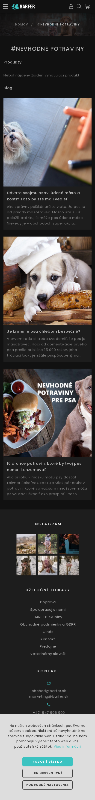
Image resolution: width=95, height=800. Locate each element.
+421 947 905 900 (55, 712)
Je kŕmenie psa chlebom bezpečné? (43, 331)
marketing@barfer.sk (55, 696)
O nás (52, 631)
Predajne (53, 646)
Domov (21, 24)
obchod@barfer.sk (55, 690)
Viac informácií (67, 746)
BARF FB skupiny (53, 616)
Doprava (53, 602)
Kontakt (52, 638)
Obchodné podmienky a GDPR (53, 624)
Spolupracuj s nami (53, 609)
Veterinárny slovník (52, 653)
